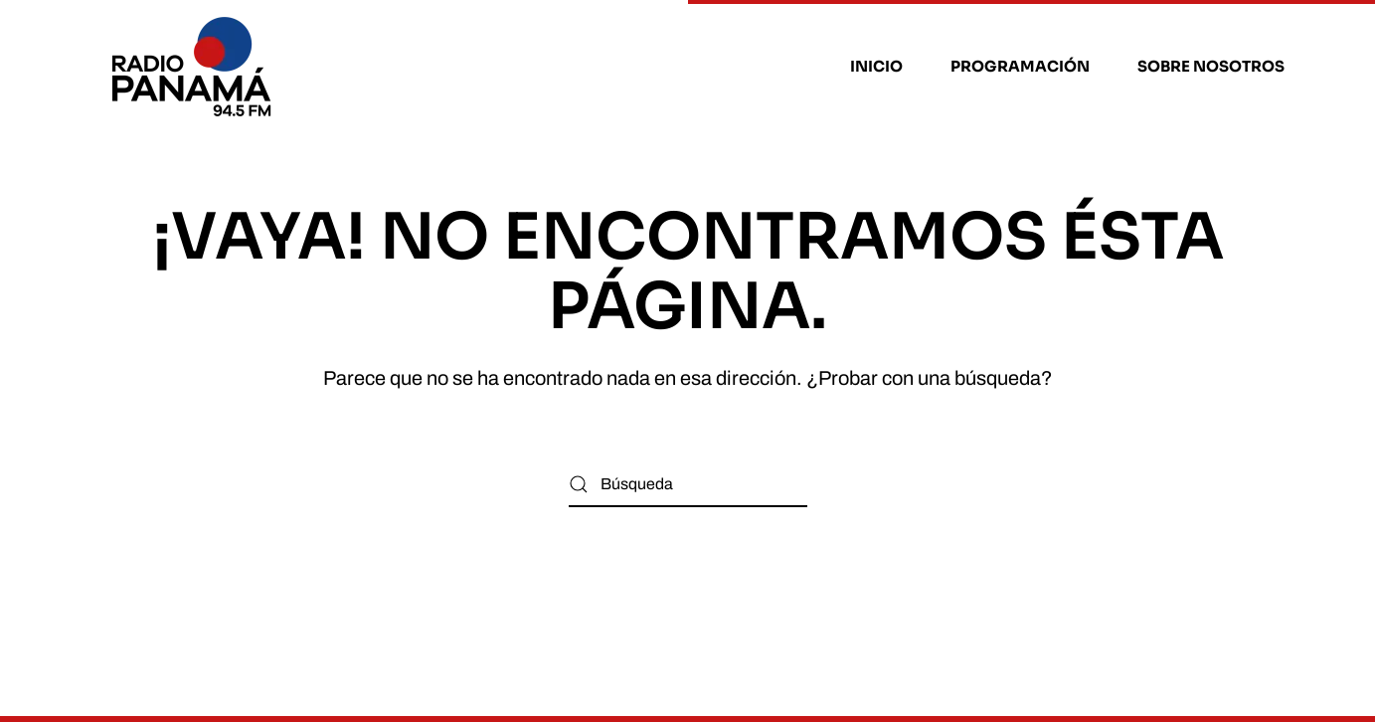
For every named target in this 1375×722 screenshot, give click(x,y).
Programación (1020, 66)
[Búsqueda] (688, 484)
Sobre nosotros (1211, 66)
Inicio (876, 66)
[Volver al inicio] (194, 66)
